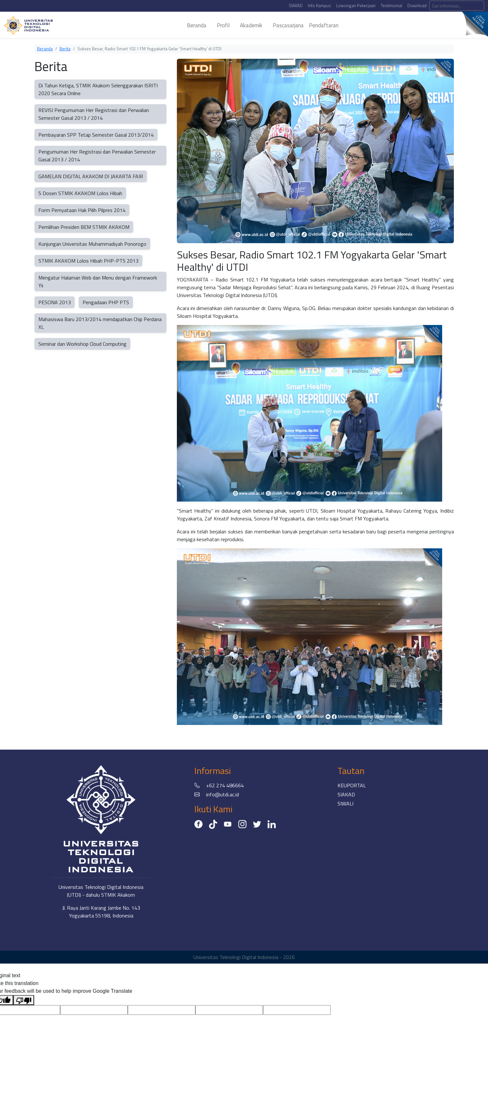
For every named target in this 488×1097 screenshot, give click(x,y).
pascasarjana (288, 25)
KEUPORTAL (351, 785)
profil (223, 25)
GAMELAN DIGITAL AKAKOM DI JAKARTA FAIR (90, 176)
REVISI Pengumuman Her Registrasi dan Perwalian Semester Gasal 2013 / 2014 (93, 114)
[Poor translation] (23, 1000)
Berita (65, 48)
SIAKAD (296, 5)
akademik (251, 25)
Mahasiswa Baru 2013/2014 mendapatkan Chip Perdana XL (100, 323)
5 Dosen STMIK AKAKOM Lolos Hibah (80, 193)
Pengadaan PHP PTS (106, 302)
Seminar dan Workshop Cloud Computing (82, 344)
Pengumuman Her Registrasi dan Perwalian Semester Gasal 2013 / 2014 (97, 155)
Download (417, 5)
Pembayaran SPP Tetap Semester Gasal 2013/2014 (96, 135)
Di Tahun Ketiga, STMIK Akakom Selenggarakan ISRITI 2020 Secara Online (98, 89)
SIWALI (345, 803)
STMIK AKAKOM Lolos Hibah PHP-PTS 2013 (88, 261)
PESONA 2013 (54, 302)
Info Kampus (319, 5)
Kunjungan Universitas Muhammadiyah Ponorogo (92, 244)
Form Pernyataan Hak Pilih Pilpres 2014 (81, 210)
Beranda (45, 48)
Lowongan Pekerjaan (356, 5)
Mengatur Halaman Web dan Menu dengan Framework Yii (97, 281)
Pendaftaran (323, 25)
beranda (196, 25)
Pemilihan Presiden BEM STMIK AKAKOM (83, 227)
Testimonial (391, 5)
